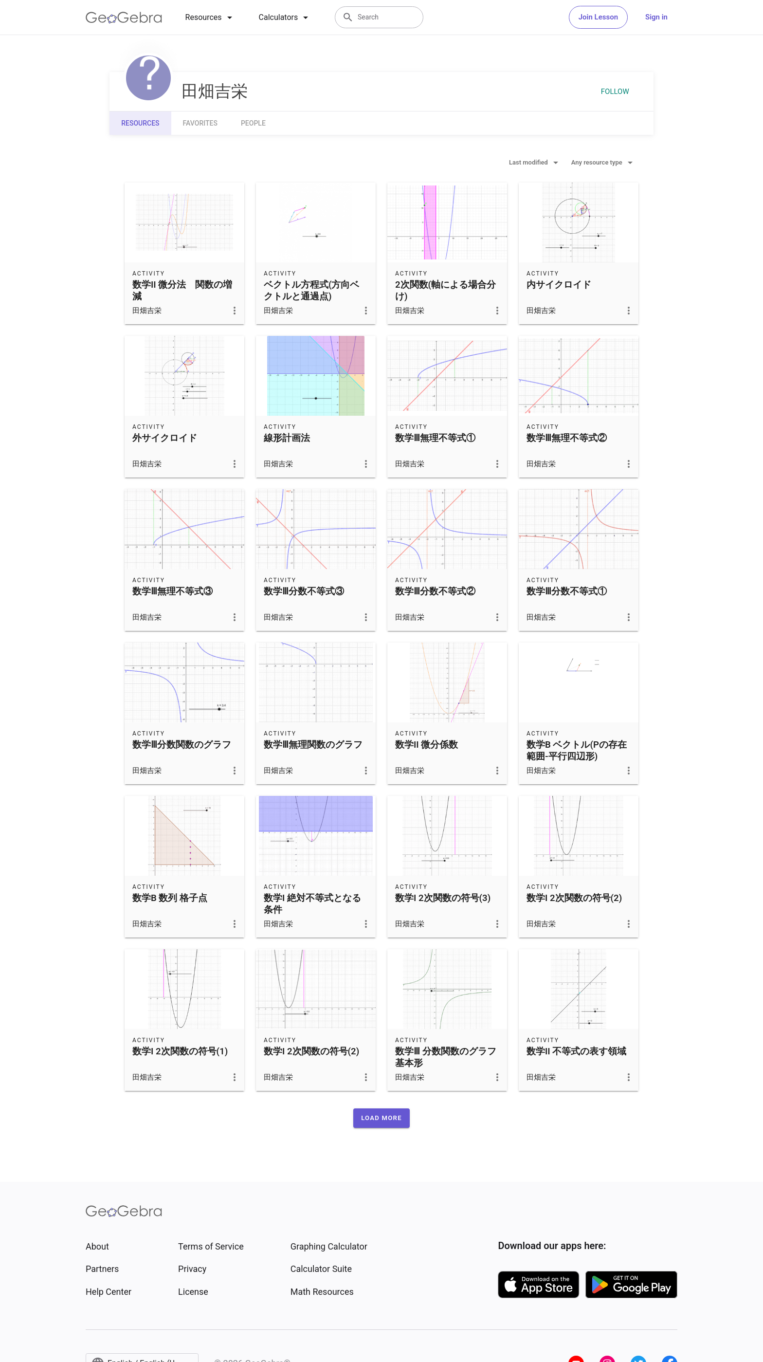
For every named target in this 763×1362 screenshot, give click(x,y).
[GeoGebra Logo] (124, 17)
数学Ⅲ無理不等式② (567, 438)
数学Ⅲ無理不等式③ (172, 591)
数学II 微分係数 (426, 744)
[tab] (210, 17)
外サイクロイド (164, 438)
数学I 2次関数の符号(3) (442, 898)
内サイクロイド (559, 284)
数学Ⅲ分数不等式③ (304, 591)
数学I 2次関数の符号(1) (180, 1051)
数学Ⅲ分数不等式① (567, 591)
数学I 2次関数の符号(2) (574, 898)
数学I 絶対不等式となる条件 (312, 904)
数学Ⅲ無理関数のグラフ (313, 744)
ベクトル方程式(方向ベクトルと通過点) (311, 290)
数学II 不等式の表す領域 (576, 1051)
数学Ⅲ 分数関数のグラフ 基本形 (445, 1057)
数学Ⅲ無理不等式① (435, 438)
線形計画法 (287, 438)
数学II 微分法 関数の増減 (182, 290)
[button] (381, 1118)
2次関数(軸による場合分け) (445, 290)
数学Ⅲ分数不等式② (435, 591)
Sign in (656, 17)
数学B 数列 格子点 (169, 898)
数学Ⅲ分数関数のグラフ (181, 744)
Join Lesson (598, 17)
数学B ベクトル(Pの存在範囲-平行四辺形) (577, 750)
